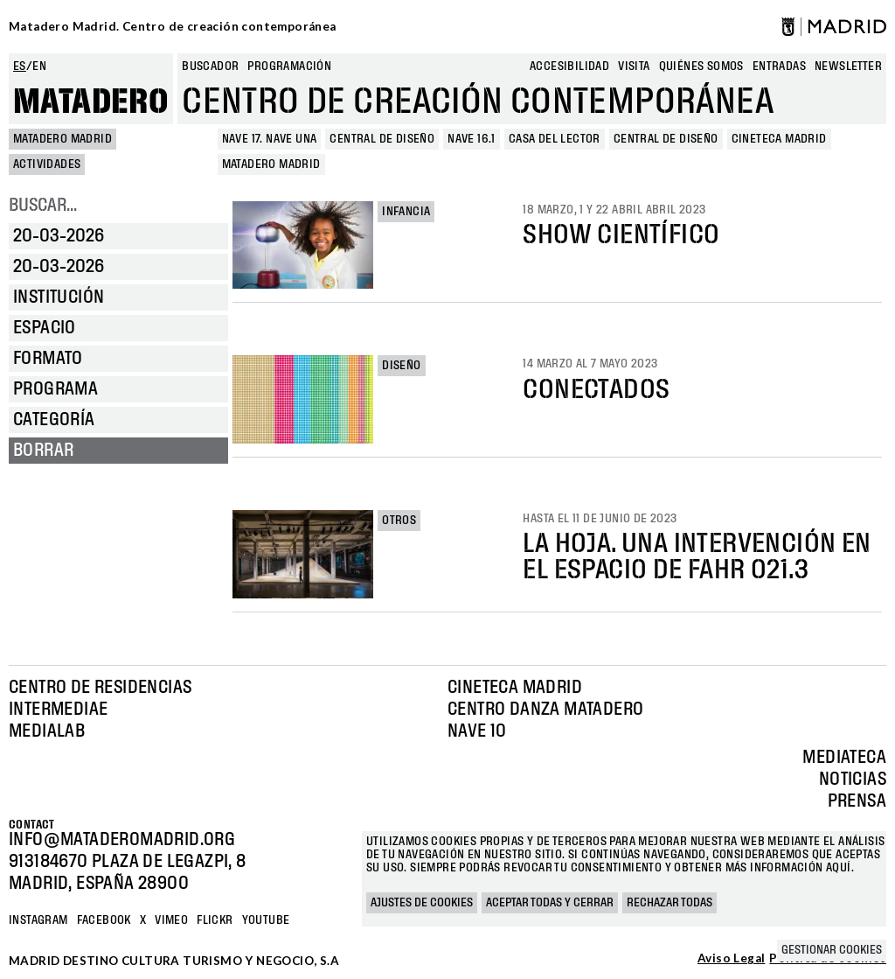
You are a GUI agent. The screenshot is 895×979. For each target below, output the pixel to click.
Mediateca (844, 757)
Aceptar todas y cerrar (550, 903)
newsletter (848, 66)
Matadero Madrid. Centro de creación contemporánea (172, 26)
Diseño (401, 366)
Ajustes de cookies (422, 903)
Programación (289, 66)
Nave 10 (477, 731)
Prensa (857, 801)
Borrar (43, 450)
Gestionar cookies (831, 950)
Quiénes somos (701, 66)
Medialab (47, 731)
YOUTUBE (266, 920)
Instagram (38, 920)
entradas (779, 66)
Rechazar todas (669, 903)
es (19, 66)
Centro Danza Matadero (545, 709)
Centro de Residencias (100, 687)
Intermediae (58, 709)
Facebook (104, 920)
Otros (399, 520)
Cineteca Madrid (515, 687)
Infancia (406, 212)
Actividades (46, 164)
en (39, 66)
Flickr (214, 920)
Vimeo (171, 920)
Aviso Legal (731, 959)
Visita (633, 66)
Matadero (91, 102)
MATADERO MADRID (62, 139)
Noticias (852, 779)
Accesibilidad (569, 66)
